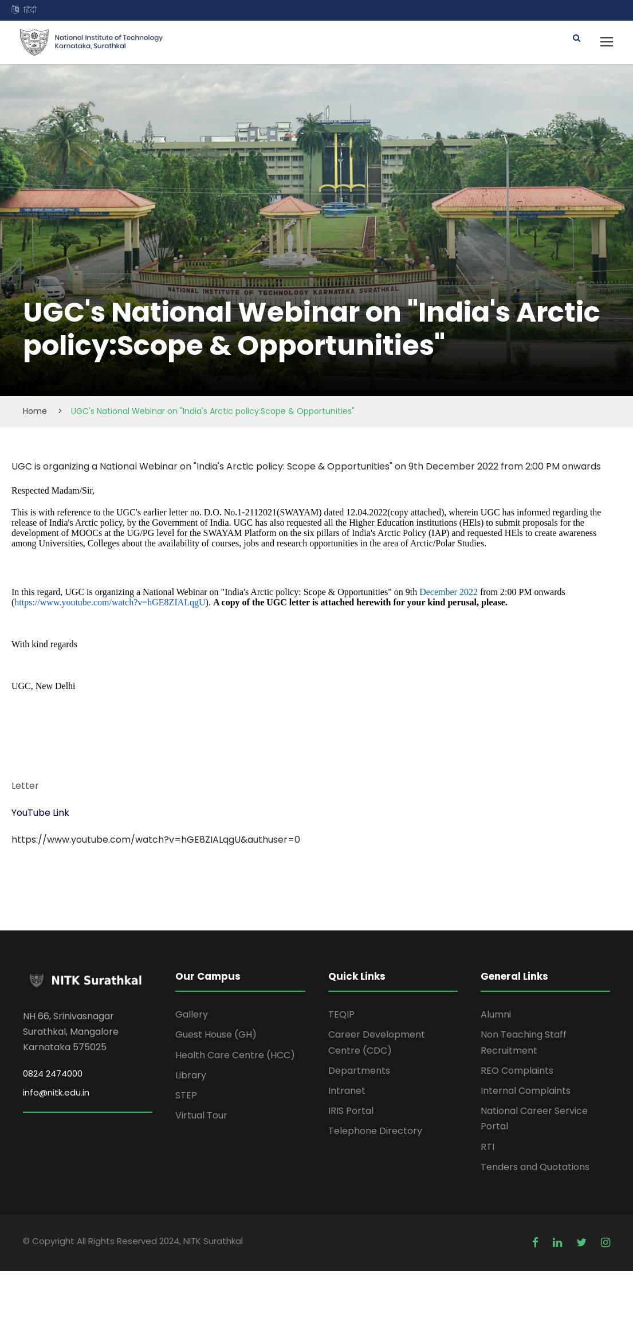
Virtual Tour (201, 1115)
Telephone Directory (375, 1130)
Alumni (496, 1014)
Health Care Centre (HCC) (235, 1055)
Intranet (346, 1090)
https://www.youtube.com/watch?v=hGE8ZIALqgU (109, 602)
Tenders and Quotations (535, 1167)
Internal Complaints (526, 1090)
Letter (25, 785)
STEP (186, 1095)
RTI (487, 1146)
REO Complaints (517, 1070)
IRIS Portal (350, 1110)
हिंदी (30, 10)
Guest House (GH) (216, 1034)
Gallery (191, 1014)
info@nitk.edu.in (56, 1092)
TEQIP (341, 1014)
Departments (359, 1070)
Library (190, 1075)
